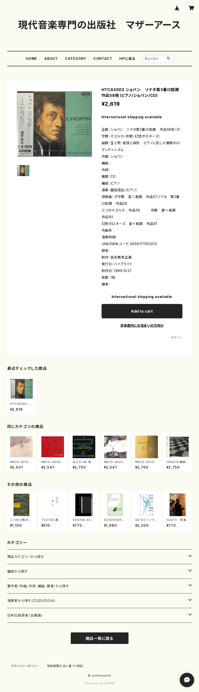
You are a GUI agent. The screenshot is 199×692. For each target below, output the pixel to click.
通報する (176, 337)
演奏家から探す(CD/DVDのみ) (31, 601)
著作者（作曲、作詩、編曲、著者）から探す (38, 586)
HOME (31, 58)
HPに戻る (127, 58)
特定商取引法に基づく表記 (65, 666)
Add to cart (142, 311)
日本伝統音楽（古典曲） (25, 615)
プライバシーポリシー (25, 666)
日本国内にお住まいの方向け (142, 325)
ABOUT (51, 58)
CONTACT (102, 58)
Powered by (99, 683)
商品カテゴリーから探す (25, 557)
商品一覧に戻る (100, 638)
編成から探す (17, 571)
